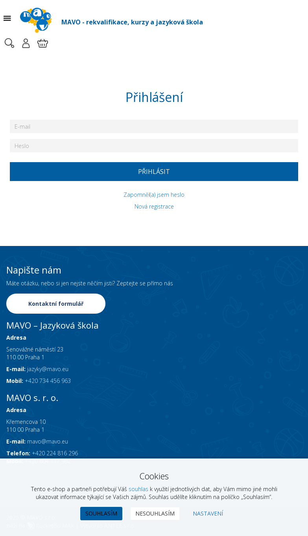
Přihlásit (154, 171)
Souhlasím (101, 513)
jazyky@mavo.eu (47, 369)
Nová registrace (154, 206)
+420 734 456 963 (48, 380)
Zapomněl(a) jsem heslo (154, 194)
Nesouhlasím (155, 513)
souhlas (138, 489)
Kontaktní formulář (55, 303)
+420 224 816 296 (55, 453)
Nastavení (208, 513)
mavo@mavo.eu (47, 441)
